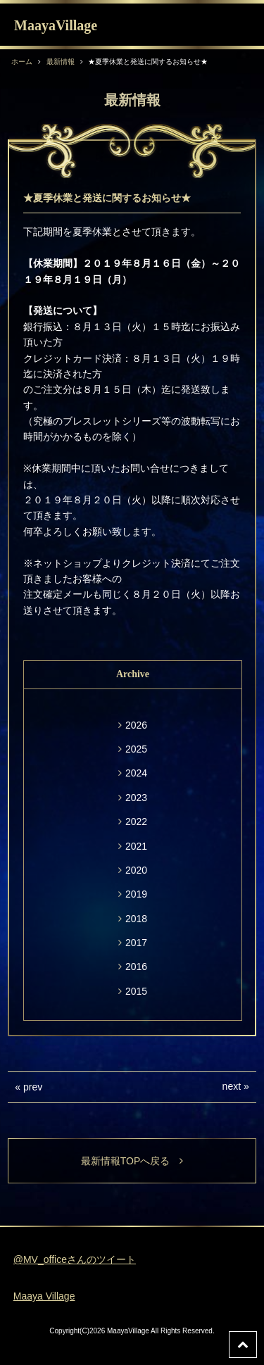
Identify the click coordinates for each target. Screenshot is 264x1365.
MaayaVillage (55, 25)
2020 (136, 870)
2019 (136, 894)
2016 (136, 966)
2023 (136, 797)
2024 (136, 773)
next (231, 1086)
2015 (136, 991)
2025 (136, 749)
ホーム (21, 61)
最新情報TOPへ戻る (132, 1160)
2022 (136, 821)
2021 (136, 846)
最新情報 (60, 61)
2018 (136, 918)
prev (32, 1087)
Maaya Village (44, 1296)
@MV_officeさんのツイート (74, 1259)
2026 (136, 725)
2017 (136, 942)
